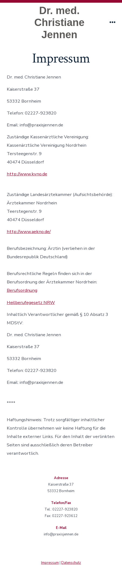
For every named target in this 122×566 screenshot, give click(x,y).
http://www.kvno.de (27, 174)
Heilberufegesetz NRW (31, 302)
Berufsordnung (22, 290)
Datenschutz (71, 562)
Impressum (50, 562)
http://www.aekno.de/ (29, 231)
